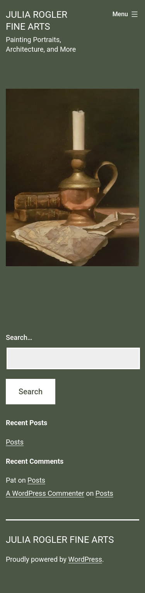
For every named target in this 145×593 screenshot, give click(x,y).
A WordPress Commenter (45, 493)
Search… (19, 337)
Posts (15, 442)
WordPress (85, 559)
